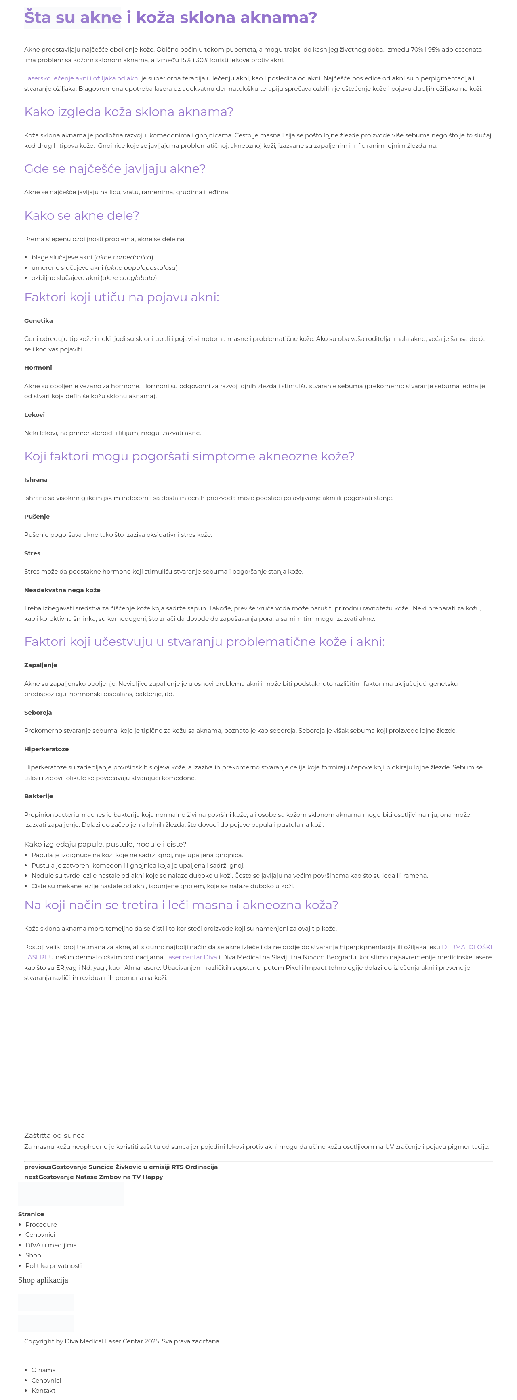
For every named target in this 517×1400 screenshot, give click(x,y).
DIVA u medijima (51, 1245)
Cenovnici (40, 1234)
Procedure (41, 1224)
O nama (44, 1370)
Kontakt (44, 1390)
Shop (33, 1255)
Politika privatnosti (53, 1266)
